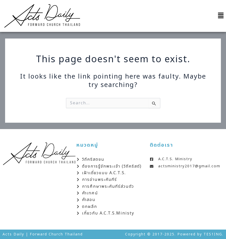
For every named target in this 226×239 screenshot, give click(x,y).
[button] (221, 16)
